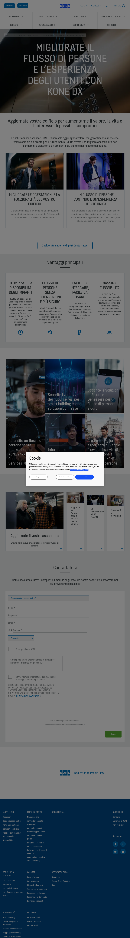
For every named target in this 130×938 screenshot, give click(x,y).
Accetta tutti (84, 477)
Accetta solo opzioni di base (65, 477)
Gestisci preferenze (39, 477)
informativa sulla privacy (79, 470)
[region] (65, 469)
